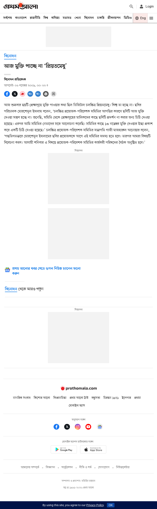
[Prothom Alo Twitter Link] (69, 427)
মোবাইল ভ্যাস (77, 405)
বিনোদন (89, 18)
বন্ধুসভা (96, 398)
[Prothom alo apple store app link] (93, 450)
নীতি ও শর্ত (85, 467)
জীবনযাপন (114, 18)
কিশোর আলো (42, 398)
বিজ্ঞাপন (50, 467)
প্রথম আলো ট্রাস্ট (79, 398)
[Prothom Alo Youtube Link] (90, 427)
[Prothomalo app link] (63, 450)
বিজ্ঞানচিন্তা (59, 398)
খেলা (78, 18)
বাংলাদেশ (21, 18)
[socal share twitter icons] (16, 95)
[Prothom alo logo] (78, 389)
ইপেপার (126, 398)
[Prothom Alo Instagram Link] (80, 427)
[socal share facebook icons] (8, 95)
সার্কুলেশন (67, 467)
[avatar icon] (146, 6)
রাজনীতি (35, 18)
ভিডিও (128, 18)
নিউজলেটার (123, 467)
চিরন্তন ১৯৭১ (111, 398)
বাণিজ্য (55, 18)
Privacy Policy (95, 505)
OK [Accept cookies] (111, 505)
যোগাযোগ (104, 467)
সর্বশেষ (7, 18)
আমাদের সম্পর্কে (30, 467)
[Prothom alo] (20, 6)
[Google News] (46, 272)
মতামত (67, 18)
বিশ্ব (46, 18)
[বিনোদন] (11, 289)
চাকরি (100, 18)
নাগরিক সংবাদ (21, 398)
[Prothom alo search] (131, 6)
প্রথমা (137, 398)
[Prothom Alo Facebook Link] (59, 427)
